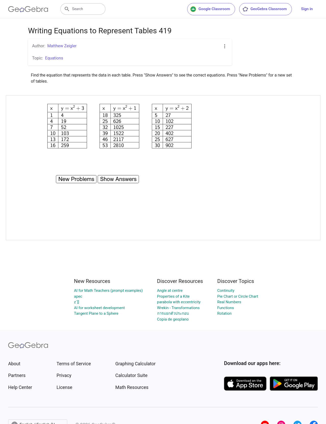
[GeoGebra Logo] (28, 9)
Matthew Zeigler (62, 45)
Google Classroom (210, 9)
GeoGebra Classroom (264, 9)
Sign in (307, 9)
